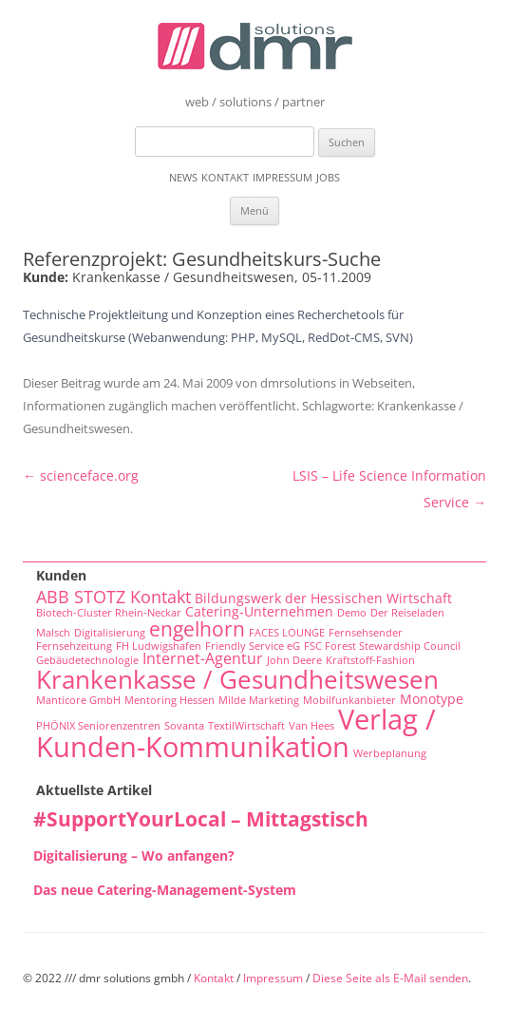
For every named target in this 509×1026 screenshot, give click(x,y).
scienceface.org (81, 475)
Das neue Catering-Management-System (164, 890)
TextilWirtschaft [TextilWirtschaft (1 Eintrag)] (246, 725)
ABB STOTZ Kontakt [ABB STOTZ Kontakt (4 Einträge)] (113, 596)
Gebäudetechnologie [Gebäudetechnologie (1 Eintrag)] (87, 660)
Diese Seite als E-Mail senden (390, 978)
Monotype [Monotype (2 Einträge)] (431, 699)
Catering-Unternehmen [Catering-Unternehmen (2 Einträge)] (259, 611)
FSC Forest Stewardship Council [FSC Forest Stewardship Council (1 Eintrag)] (382, 646)
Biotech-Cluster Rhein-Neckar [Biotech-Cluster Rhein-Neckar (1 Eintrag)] (108, 612)
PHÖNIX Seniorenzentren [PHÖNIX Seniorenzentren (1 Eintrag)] (98, 725)
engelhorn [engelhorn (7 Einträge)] (197, 628)
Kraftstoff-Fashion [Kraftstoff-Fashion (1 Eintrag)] (370, 660)
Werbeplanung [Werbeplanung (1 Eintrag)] (389, 753)
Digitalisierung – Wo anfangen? (134, 855)
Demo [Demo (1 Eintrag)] (352, 612)
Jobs (328, 177)
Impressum (282, 177)
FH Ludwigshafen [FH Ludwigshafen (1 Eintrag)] (158, 646)
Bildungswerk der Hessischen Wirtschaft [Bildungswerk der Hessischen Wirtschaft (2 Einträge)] (323, 598)
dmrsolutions (298, 382)
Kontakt (225, 177)
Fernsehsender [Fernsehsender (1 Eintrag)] (366, 632)
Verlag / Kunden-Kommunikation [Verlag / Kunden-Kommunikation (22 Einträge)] (236, 733)
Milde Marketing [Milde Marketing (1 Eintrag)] (258, 700)
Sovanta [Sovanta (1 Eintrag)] (184, 725)
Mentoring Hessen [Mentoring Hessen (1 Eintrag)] (169, 700)
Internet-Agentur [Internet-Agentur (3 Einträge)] (202, 658)
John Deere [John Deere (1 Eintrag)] (294, 660)
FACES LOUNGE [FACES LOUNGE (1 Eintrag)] (287, 632)
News (183, 177)
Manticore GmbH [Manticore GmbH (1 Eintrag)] (78, 700)
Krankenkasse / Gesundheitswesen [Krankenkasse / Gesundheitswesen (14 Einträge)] (237, 679)
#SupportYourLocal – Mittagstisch (200, 819)
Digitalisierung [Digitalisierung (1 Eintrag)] (109, 632)
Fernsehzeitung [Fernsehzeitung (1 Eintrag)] (74, 646)
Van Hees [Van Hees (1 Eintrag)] (311, 725)
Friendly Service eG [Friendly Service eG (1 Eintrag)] (252, 646)
